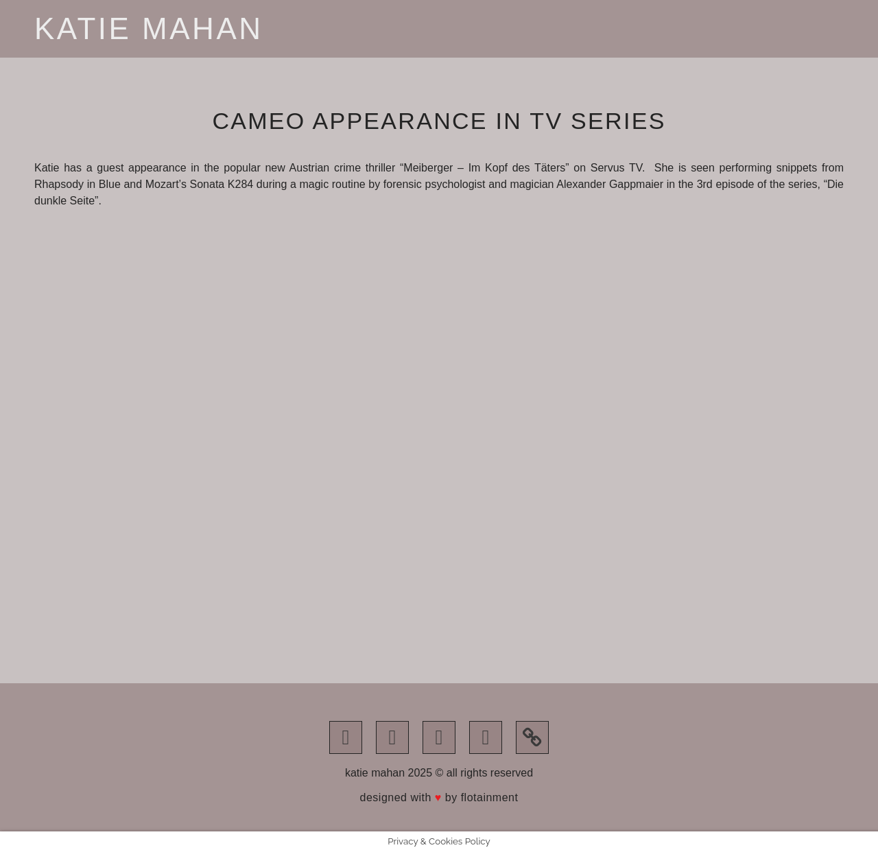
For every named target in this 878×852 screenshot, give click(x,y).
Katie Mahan (148, 28)
